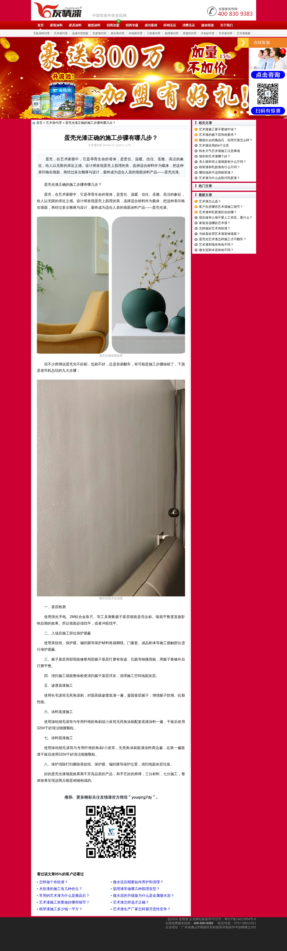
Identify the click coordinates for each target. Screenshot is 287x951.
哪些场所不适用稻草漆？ (216, 172)
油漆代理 (82, 10)
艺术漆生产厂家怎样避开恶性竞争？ (142, 909)
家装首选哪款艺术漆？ (215, 223)
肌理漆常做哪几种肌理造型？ (136, 889)
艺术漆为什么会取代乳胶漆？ (219, 178)
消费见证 (188, 25)
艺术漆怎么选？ (210, 201)
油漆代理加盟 (80, 33)
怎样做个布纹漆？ (53, 882)
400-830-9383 (203, 923)
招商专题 (132, 25)
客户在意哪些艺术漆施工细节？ (221, 206)
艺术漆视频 (243, 33)
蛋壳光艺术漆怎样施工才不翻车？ (222, 239)
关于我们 (226, 25)
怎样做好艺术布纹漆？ (215, 228)
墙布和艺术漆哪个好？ (215, 156)
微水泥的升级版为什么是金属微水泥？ (143, 895)
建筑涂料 (94, 25)
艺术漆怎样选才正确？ (131, 902)
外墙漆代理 (135, 33)
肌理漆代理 (171, 33)
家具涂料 (75, 25)
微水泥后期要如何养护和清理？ (138, 882)
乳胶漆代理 (99, 33)
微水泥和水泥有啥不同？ (216, 250)
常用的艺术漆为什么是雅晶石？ (64, 895)
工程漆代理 (153, 33)
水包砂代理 (207, 33)
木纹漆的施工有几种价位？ (60, 889)
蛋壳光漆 (159, 207)
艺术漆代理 (61, 33)
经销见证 (169, 25)
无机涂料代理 (41, 33)
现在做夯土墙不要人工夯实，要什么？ (226, 217)
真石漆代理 (117, 33)
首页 (40, 25)
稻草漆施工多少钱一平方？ (60, 909)
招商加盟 (113, 25)
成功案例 (151, 25)
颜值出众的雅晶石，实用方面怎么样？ (226, 140)
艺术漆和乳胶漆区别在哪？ (218, 212)
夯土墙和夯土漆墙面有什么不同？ (222, 161)
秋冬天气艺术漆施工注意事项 (219, 151)
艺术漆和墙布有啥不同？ (216, 244)
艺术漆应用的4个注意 (214, 145)
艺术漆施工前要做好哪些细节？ (64, 902)
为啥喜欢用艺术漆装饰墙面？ (219, 233)
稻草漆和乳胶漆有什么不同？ (219, 167)
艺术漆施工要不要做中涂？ (218, 129)
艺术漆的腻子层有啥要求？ (218, 134)
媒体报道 (207, 25)
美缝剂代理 (189, 33)
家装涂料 (56, 25)
